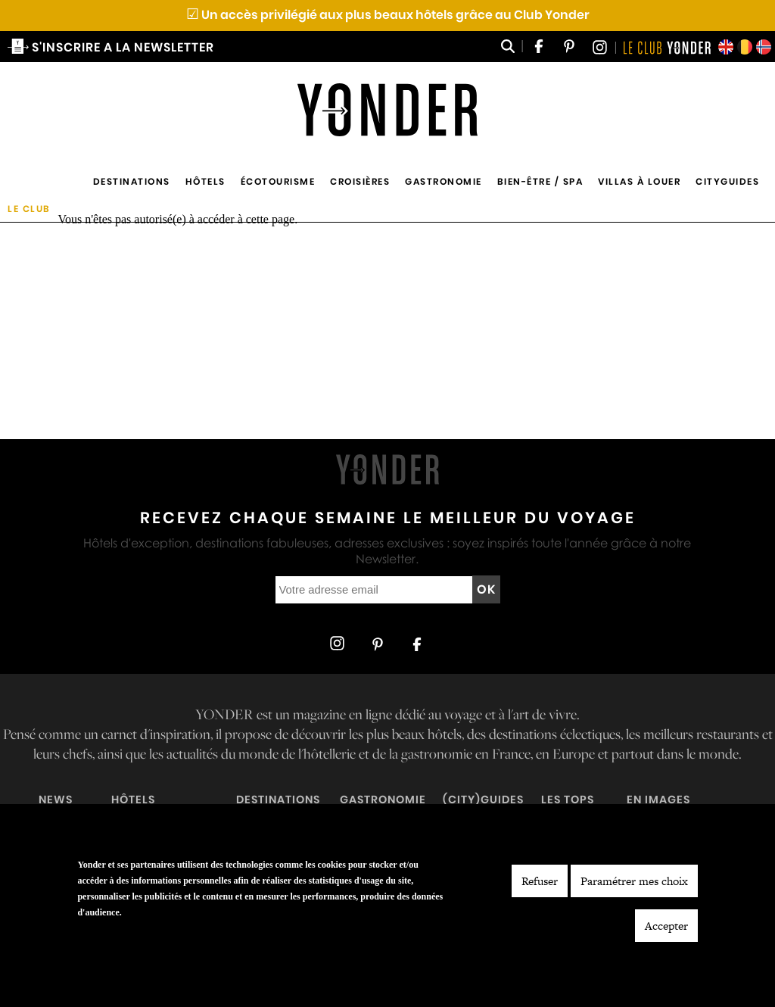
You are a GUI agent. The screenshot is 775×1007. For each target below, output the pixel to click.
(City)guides (483, 799)
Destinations (131, 181)
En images (658, 799)
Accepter (666, 926)
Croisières (360, 181)
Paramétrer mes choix (634, 881)
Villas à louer (639, 181)
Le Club (29, 208)
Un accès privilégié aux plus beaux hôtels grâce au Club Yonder (388, 14)
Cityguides (727, 181)
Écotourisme (278, 181)
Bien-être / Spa (540, 181)
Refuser (539, 881)
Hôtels (205, 181)
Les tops (567, 799)
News (56, 799)
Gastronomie (443, 181)
